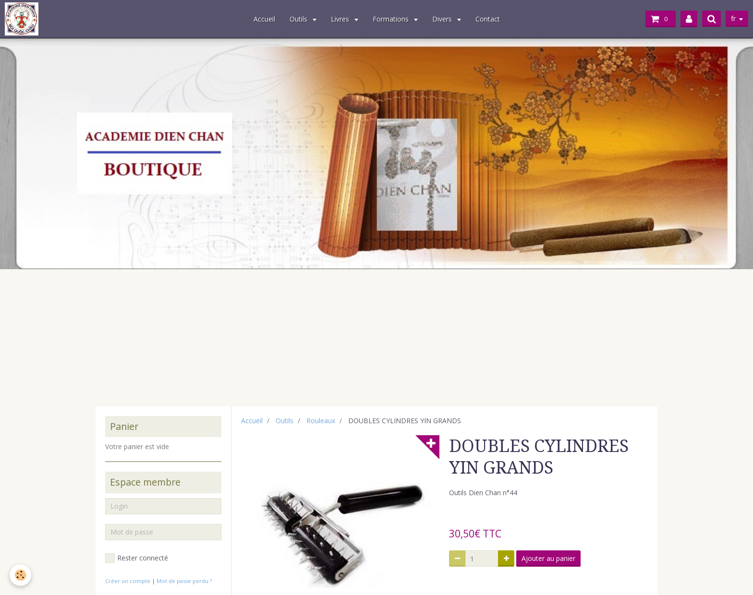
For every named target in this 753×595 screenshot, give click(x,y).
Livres (341, 19)
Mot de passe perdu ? (184, 580)
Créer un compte (127, 580)
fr (733, 18)
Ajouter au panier (548, 558)
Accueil (264, 19)
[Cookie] (20, 575)
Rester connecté (136, 558)
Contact (487, 19)
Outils (299, 19)
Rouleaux (320, 420)
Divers (443, 19)
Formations (392, 19)
